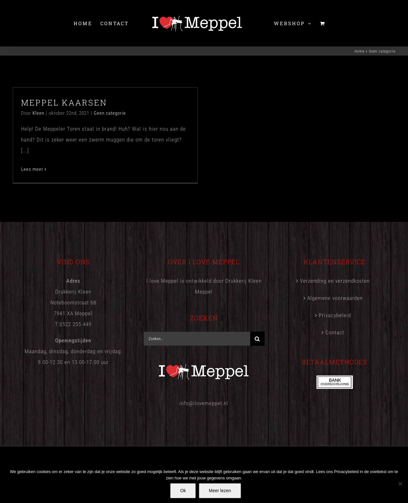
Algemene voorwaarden (335, 298)
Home (359, 51)
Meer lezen (220, 490)
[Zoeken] (257, 339)
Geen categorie (110, 113)
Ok (183, 490)
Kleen (38, 113)
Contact (334, 332)
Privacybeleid (335, 315)
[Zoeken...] (196, 339)
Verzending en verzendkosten (335, 281)
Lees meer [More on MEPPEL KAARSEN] (32, 169)
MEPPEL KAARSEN (64, 102)
